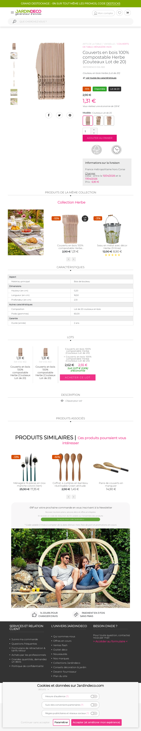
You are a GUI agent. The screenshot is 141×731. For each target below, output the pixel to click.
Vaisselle (109, 44)
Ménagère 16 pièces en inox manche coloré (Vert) (29, 484)
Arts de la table (92, 44)
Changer (90, 173)
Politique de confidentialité (27, 666)
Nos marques (61, 658)
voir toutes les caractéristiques (99, 78)
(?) (67, 696)
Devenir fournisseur (65, 671)
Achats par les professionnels (29, 654)
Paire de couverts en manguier (111, 484)
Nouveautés (60, 654)
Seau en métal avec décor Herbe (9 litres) (112, 247)
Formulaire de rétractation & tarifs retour (28, 649)
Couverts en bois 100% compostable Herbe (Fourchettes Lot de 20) (70, 248)
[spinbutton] (90, 131)
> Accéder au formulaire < (110, 641)
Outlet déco (60, 649)
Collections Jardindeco (66, 662)
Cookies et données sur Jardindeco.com (70, 686)
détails (44, 689)
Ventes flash (60, 645)
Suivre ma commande (25, 639)
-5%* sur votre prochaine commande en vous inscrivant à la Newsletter (70, 507)
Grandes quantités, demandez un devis (29, 660)
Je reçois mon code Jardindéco (70, 519)
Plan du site (60, 676)
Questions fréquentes (24, 643)
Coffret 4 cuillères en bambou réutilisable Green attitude (70, 484)
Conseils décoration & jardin (69, 667)
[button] (94, 129)
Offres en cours (62, 640)
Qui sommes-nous (64, 636)
